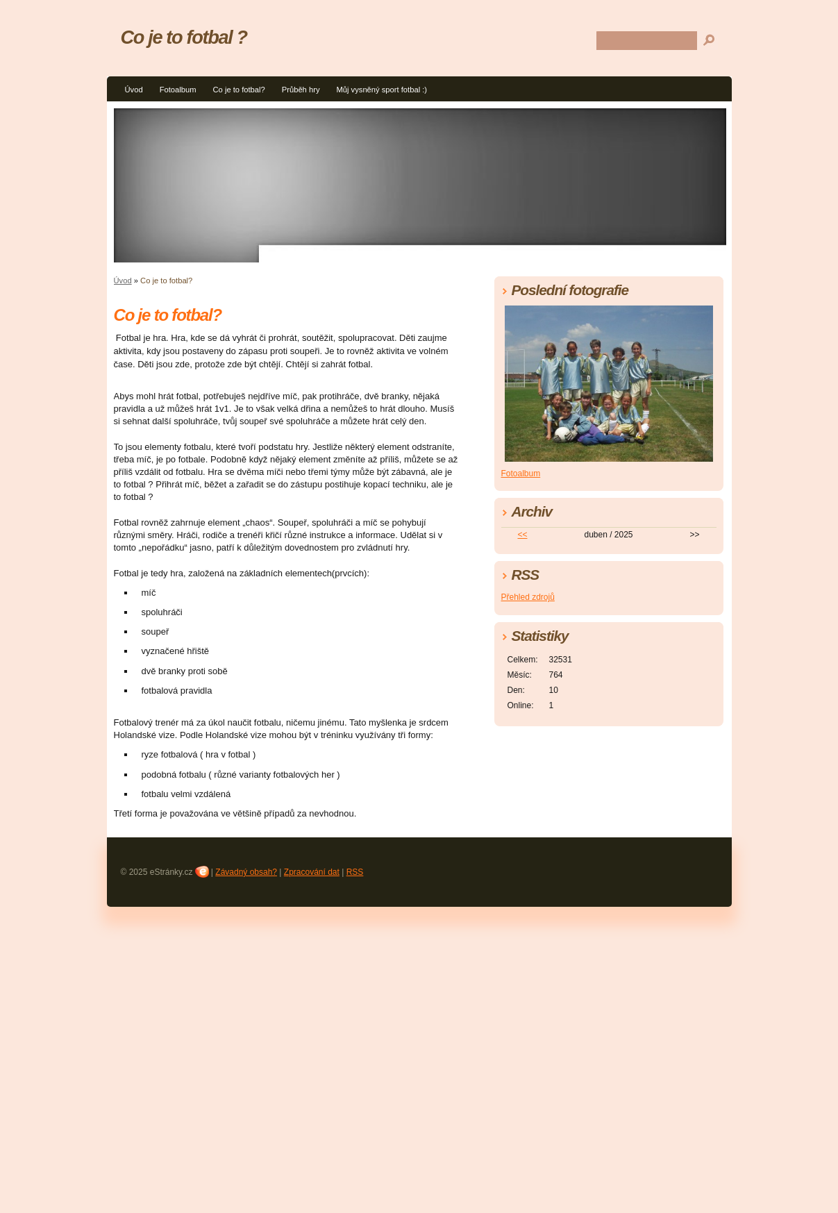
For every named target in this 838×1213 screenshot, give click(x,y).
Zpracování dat (312, 872)
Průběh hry (301, 89)
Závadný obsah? (246, 872)
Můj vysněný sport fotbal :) (381, 89)
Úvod (134, 89)
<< (522, 534)
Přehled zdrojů (528, 597)
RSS (355, 872)
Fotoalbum (178, 89)
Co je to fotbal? (238, 89)
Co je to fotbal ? (184, 37)
